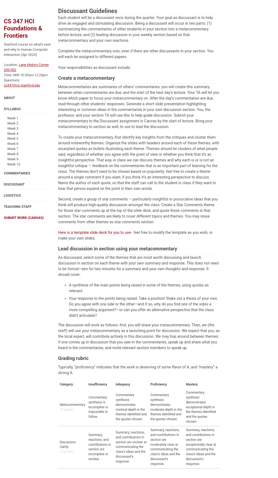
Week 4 (11, 134)
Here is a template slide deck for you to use (94, 232)
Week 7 (11, 149)
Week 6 (11, 144)
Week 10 (12, 164)
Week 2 (11, 123)
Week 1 (11, 118)
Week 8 (11, 154)
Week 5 (11, 138)
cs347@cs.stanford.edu (22, 85)
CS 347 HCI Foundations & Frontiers (23, 28)
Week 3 (11, 128)
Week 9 (11, 159)
